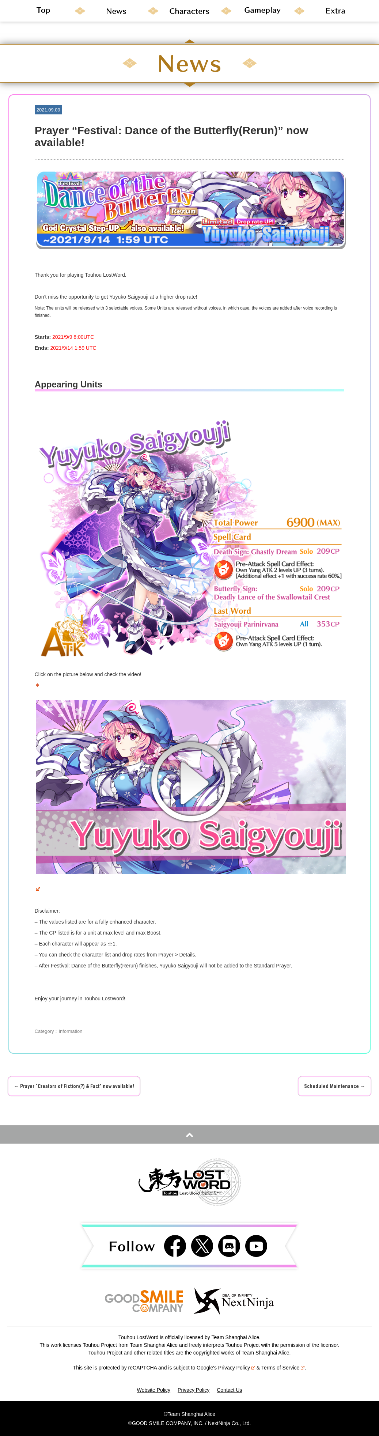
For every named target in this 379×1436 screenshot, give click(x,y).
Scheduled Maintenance (334, 1086)
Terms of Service (282, 1368)
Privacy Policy (236, 1368)
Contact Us (229, 1390)
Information (70, 1031)
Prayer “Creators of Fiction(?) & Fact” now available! (74, 1086)
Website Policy (154, 1390)
